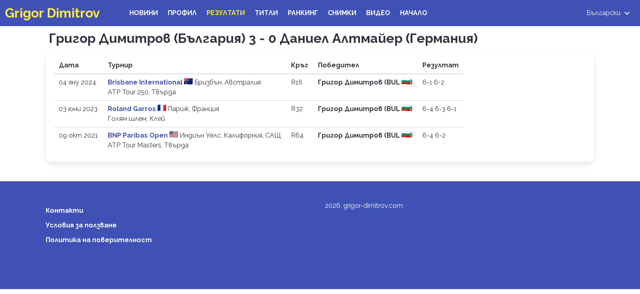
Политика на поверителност (99, 240)
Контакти (64, 210)
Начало (413, 13)
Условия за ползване (81, 225)
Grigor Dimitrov (52, 12)
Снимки (342, 13)
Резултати (226, 13)
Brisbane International (146, 82)
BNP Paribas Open (138, 135)
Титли (266, 13)
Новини (143, 13)
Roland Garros (133, 109)
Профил (182, 13)
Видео (378, 13)
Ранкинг (303, 13)
